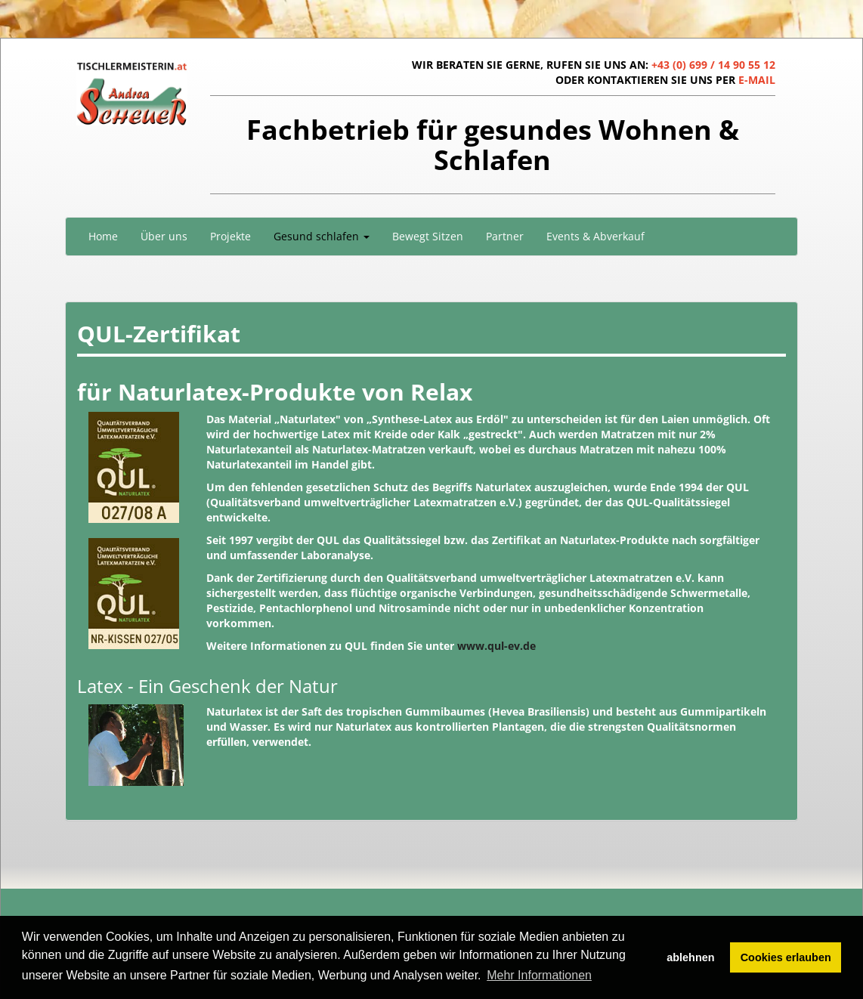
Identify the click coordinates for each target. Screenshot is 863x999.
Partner (505, 236)
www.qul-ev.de (496, 646)
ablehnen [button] (690, 957)
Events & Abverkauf (595, 236)
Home (103, 236)
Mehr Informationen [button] (539, 975)
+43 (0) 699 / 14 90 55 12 (713, 64)
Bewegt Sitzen (427, 236)
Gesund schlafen (322, 236)
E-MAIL (756, 80)
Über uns (164, 236)
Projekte (230, 236)
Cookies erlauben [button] (786, 957)
